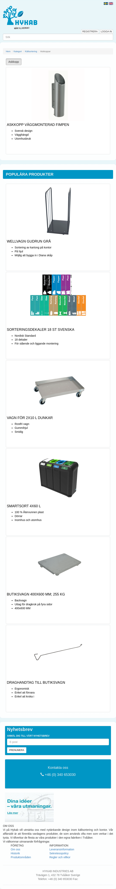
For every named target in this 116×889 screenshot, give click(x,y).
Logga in (106, 31)
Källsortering (31, 51)
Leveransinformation (61, 849)
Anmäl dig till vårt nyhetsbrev (28, 735)
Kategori (18, 51)
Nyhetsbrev (20, 729)
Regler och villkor (59, 857)
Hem (8, 51)
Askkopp (13, 61)
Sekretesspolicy (59, 853)
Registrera (90, 31)
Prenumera (16, 750)
